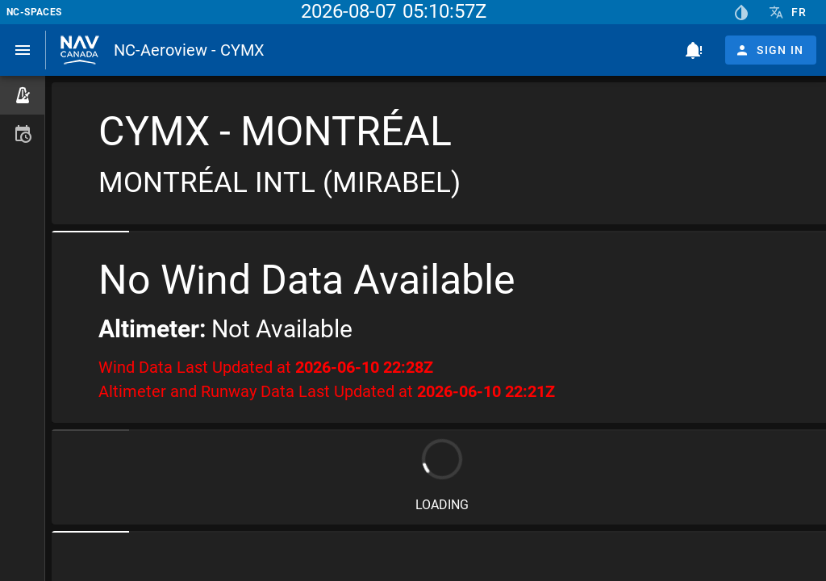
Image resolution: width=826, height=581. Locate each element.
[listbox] (22, 114)
